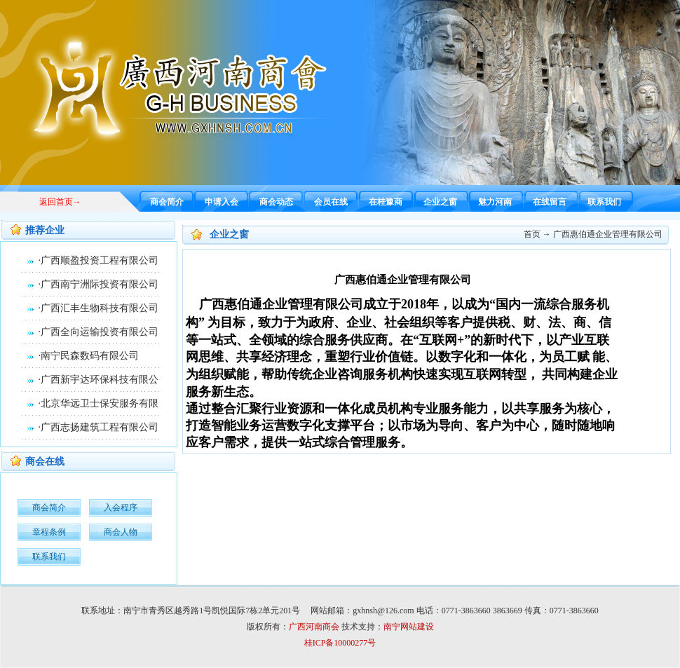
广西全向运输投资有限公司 (99, 332)
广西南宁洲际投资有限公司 (99, 284)
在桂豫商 (385, 202)
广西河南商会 (314, 627)
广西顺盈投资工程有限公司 (99, 260)
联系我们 (604, 202)
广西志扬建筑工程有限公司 (99, 427)
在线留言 (549, 202)
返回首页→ (60, 202)
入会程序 (120, 507)
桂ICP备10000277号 (340, 643)
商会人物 (120, 532)
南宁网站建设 (408, 627)
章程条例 (49, 532)
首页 (532, 234)
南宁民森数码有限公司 (90, 355)
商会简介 (167, 202)
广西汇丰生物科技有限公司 (99, 308)
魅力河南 (495, 202)
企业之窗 (440, 202)
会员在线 (331, 202)
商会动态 (276, 202)
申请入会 (221, 202)
